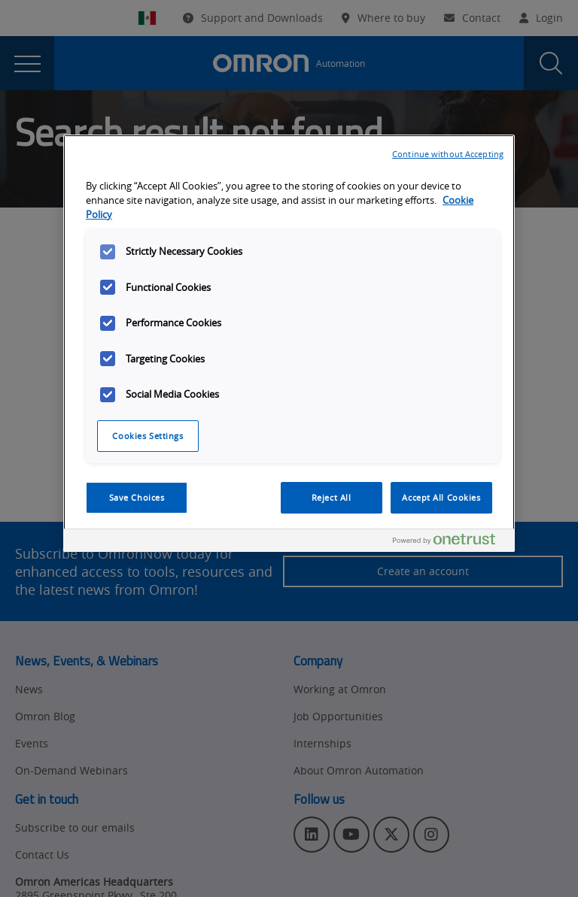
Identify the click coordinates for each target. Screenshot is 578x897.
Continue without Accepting (447, 153)
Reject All (331, 497)
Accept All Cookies (441, 497)
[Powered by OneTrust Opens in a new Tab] (450, 542)
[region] (289, 343)
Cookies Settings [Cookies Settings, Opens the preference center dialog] (147, 435)
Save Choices (137, 497)
